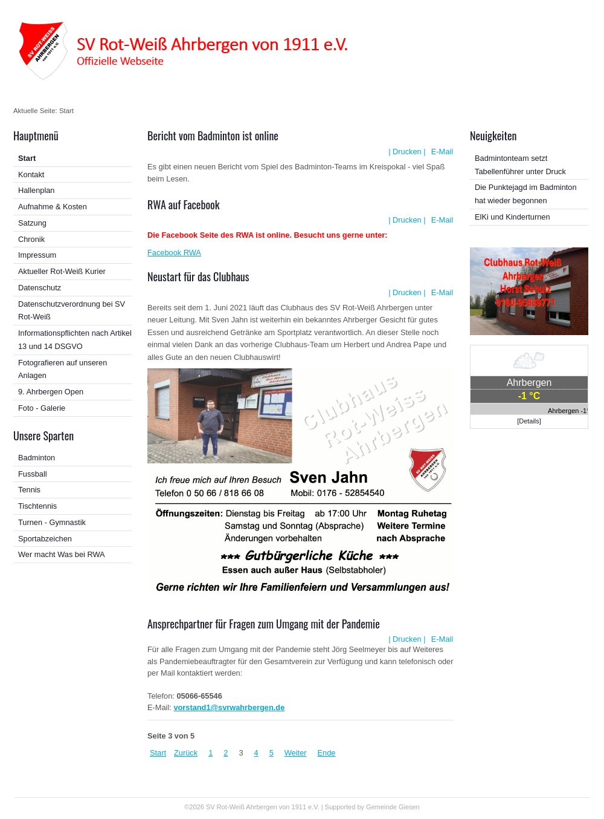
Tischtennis (37, 506)
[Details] (529, 421)
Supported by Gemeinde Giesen (372, 807)
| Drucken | (406, 151)
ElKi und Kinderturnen (512, 216)
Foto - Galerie (41, 408)
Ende (327, 752)
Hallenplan (36, 190)
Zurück (186, 752)
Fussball (32, 473)
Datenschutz (39, 287)
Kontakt (31, 174)
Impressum (37, 254)
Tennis (29, 489)
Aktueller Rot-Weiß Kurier (62, 271)
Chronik (31, 239)
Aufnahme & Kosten (52, 206)
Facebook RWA (174, 252)
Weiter (295, 752)
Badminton (36, 457)
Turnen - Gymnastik (52, 522)
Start (27, 158)
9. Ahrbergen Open (50, 391)
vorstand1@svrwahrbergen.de (228, 707)
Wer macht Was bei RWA (61, 554)
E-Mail (441, 151)
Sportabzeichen (45, 538)
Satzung (32, 222)
